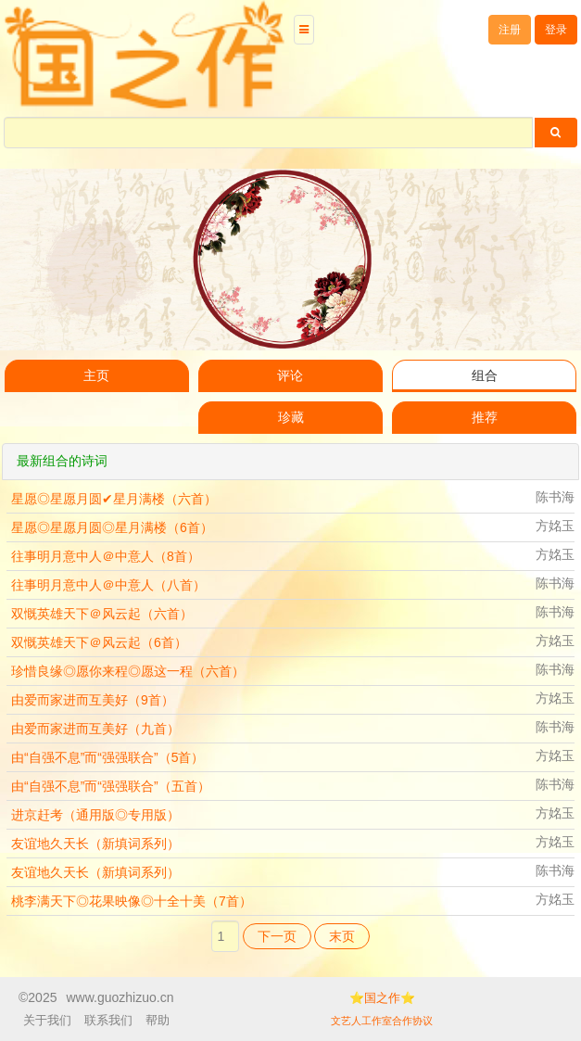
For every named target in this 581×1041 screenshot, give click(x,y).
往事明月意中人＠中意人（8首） (105, 556)
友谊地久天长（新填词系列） (95, 843)
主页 (96, 376)
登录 (556, 29)
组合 (485, 376)
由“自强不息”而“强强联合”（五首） (110, 786)
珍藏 (291, 418)
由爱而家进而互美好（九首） (95, 728)
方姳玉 (555, 525)
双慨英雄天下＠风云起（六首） (102, 613)
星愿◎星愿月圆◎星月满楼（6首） (112, 527)
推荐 (485, 418)
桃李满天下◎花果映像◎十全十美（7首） (131, 901)
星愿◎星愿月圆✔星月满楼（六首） (114, 498)
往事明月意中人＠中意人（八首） (108, 585)
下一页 (277, 936)
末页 (342, 936)
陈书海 (555, 496)
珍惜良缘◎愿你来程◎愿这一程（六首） (128, 671)
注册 (510, 29)
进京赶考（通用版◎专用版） (95, 814)
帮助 (157, 1020)
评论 (290, 376)
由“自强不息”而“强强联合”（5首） (107, 757)
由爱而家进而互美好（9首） (92, 699)
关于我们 (47, 1020)
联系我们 (108, 1020)
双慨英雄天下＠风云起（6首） (99, 642)
